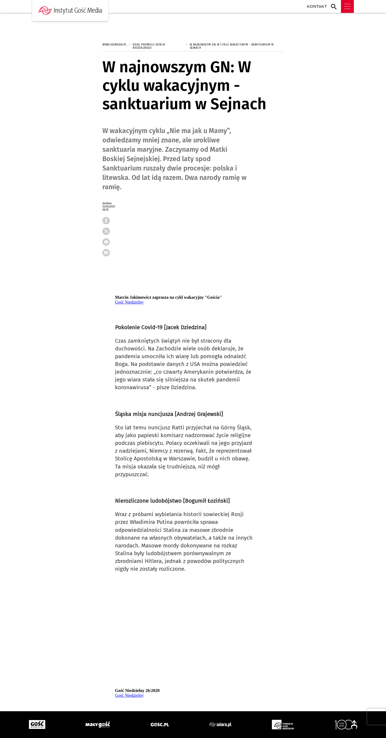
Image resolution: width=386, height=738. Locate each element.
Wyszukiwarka (335, 6)
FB (108, 222)
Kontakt (317, 6)
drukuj (108, 243)
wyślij (108, 254)
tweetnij (108, 233)
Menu (347, 6)
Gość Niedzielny (129, 302)
